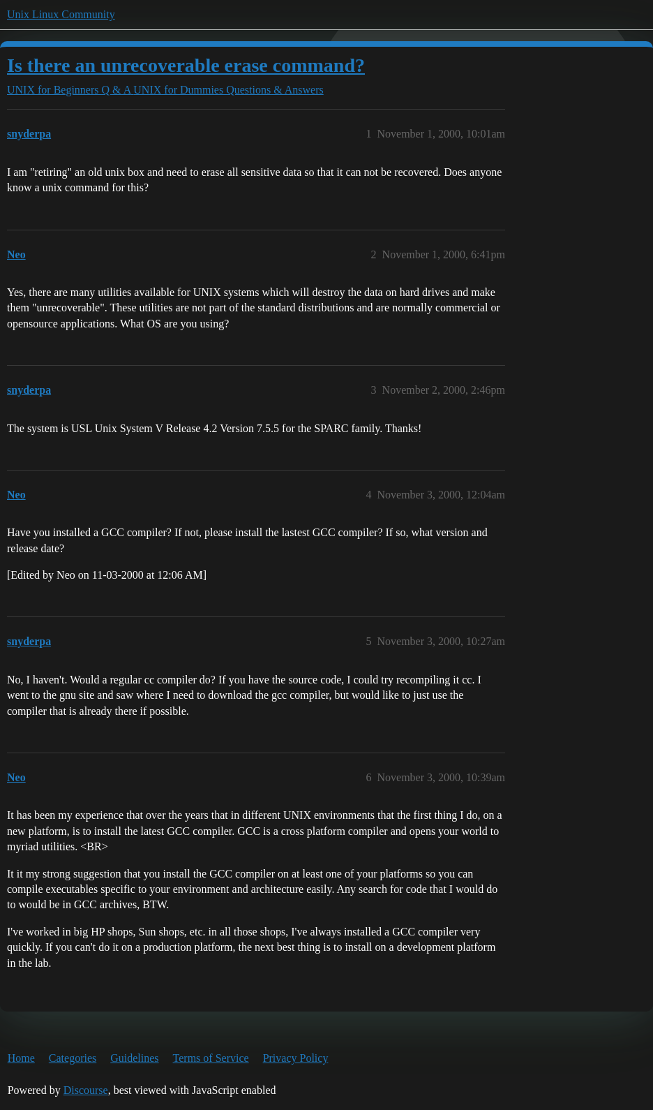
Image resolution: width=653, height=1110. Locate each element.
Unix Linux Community (61, 14)
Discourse (85, 1090)
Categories (72, 1058)
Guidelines (134, 1058)
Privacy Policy (296, 1058)
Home (21, 1058)
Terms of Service (211, 1058)
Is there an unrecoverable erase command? (186, 65)
